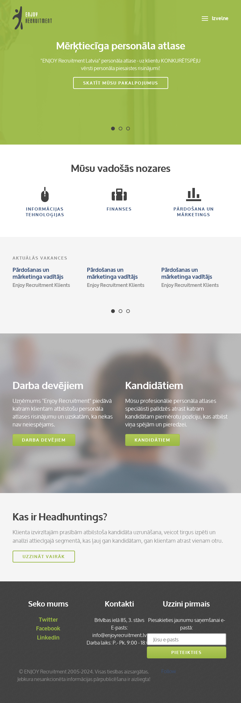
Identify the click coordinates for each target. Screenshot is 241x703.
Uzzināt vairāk (44, 557)
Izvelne (215, 19)
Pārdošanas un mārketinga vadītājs (38, 273)
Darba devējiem (44, 440)
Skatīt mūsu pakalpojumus (120, 83)
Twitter (48, 619)
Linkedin (48, 637)
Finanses (119, 199)
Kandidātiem (152, 440)
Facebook (48, 628)
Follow (168, 671)
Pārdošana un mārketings (194, 202)
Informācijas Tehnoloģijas (45, 202)
